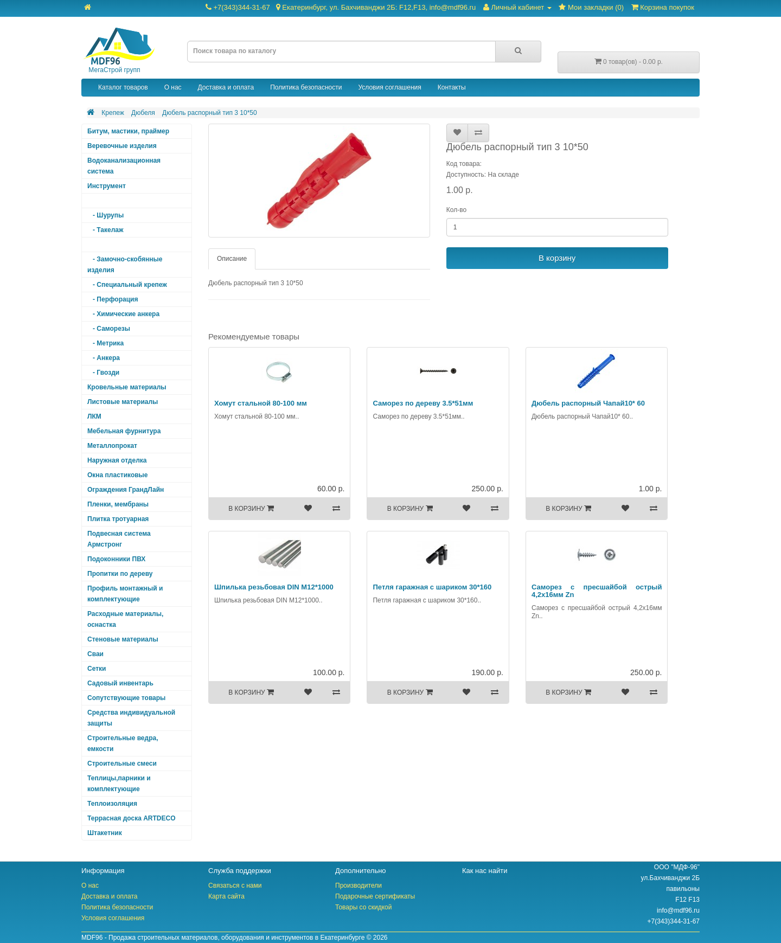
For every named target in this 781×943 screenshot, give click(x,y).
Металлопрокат (112, 446)
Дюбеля (143, 113)
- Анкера (103, 358)
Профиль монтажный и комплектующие (125, 594)
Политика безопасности (306, 87)
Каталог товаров (123, 87)
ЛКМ (94, 416)
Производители (358, 885)
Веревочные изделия (122, 146)
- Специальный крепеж (127, 284)
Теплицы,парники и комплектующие (119, 783)
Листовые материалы (122, 402)
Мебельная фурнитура (124, 431)
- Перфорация (112, 299)
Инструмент (106, 186)
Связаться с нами (234, 885)
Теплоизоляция (112, 803)
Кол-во (456, 210)
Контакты (452, 87)
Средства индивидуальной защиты (131, 718)
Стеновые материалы (122, 639)
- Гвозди (103, 372)
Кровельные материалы (127, 387)
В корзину (557, 257)
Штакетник (104, 833)
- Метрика (105, 343)
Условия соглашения (389, 87)
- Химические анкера (123, 314)
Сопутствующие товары (126, 698)
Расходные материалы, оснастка (125, 619)
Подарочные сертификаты (375, 896)
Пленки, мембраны (118, 504)
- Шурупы (105, 215)
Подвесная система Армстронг (119, 539)
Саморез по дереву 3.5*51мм (423, 403)
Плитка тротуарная (118, 519)
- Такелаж (105, 230)
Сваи (95, 654)
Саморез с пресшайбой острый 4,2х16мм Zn (597, 591)
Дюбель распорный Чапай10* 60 (588, 403)
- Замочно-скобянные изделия (124, 264)
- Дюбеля (105, 244)
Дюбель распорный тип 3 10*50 (209, 113)
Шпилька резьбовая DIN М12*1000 (274, 587)
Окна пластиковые (117, 475)
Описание (232, 258)
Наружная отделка (116, 460)
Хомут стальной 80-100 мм (260, 403)
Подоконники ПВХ (116, 559)
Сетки (96, 668)
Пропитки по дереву (119, 574)
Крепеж (112, 113)
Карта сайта (226, 896)
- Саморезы (108, 328)
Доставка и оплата (226, 87)
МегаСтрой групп (118, 51)
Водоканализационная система (124, 166)
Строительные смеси (122, 763)
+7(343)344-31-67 (341, 7)
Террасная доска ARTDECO (131, 818)
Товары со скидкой (363, 907)
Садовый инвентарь (120, 683)
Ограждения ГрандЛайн (125, 489)
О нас (173, 87)
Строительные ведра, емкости (122, 743)
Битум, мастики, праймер (128, 131)
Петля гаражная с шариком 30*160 (432, 587)
